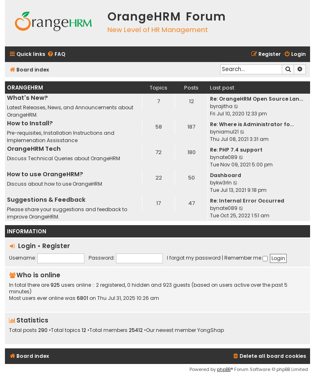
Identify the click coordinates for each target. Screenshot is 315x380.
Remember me (246, 257)
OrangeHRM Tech (34, 149)
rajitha (224, 106)
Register (56, 246)
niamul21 (227, 131)
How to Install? (30, 123)
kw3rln (224, 182)
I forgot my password (194, 257)
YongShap (210, 330)
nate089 (226, 157)
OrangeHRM (25, 88)
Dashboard (225, 175)
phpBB (224, 369)
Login (27, 246)
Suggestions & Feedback (46, 200)
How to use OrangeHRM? (45, 174)
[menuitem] (56, 54)
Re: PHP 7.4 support (236, 149)
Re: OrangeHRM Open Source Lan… (256, 98)
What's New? (27, 98)
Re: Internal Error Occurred (247, 200)
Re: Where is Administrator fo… (252, 124)
